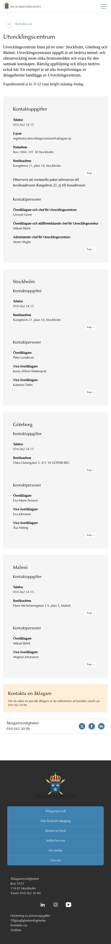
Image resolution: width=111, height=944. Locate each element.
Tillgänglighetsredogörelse (28, 920)
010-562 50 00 (18, 729)
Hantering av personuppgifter (30, 916)
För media (55, 850)
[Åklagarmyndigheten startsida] (22, 6)
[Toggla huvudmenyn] (103, 6)
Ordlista (15, 930)
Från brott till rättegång (55, 821)
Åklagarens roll (55, 811)
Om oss (55, 860)
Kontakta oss (18, 925)
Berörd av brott (55, 831)
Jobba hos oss (55, 840)
